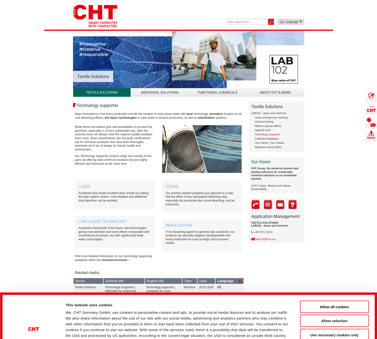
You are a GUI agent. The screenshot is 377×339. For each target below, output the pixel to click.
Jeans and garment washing (271, 117)
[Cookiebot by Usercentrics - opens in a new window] (34, 327)
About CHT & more (275, 92)
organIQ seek (263, 130)
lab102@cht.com (266, 239)
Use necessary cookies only (334, 294)
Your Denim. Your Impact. (270, 142)
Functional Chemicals (217, 92)
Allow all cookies (334, 266)
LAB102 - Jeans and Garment (268, 113)
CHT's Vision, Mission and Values (271, 185)
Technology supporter (267, 134)
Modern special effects (268, 125)
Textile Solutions (102, 92)
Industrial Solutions (160, 92)
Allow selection (334, 280)
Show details (255, 327)
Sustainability (259, 189)
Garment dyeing (264, 121)
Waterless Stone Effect (268, 147)
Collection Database (266, 138)
